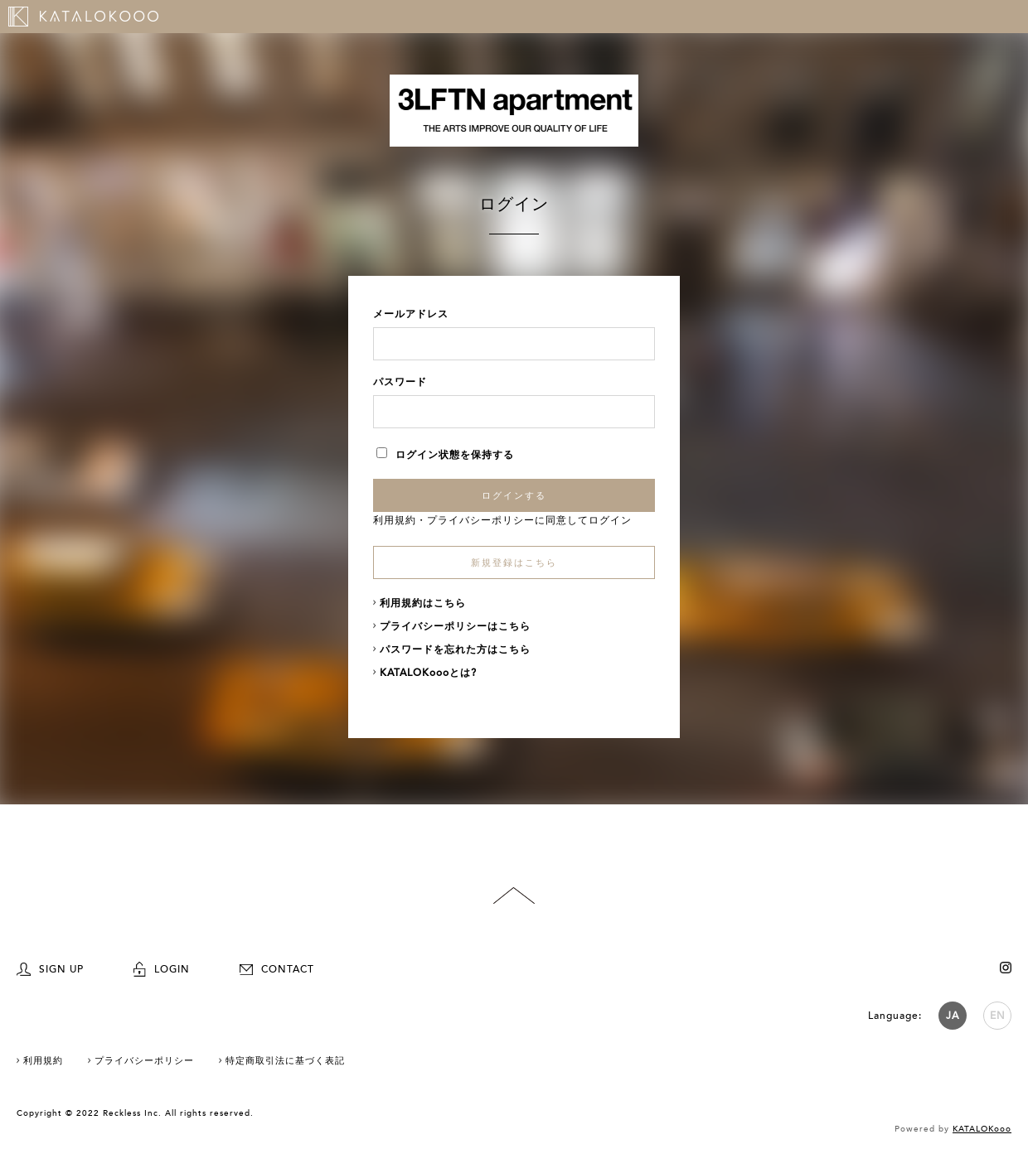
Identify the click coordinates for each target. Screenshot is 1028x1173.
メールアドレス (411, 314)
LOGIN (161, 969)
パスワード (400, 382)
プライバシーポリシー (481, 520)
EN (998, 1015)
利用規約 (394, 520)
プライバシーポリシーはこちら (455, 626)
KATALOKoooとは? (428, 672)
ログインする (514, 495)
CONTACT (277, 969)
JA (952, 1015)
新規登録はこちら (514, 563)
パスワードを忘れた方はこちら (455, 649)
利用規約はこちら (423, 603)
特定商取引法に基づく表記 (285, 1060)
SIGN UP (50, 969)
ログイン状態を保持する (445, 455)
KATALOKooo (982, 1129)
